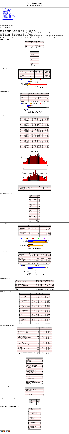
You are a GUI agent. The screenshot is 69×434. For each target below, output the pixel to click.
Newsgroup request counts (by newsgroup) (10, 22)
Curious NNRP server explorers (8, 20)
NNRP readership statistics (7, 17)
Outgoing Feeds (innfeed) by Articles (9, 15)
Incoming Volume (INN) (7, 11)
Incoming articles (5, 12)
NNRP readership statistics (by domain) (9, 18)
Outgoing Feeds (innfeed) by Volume (9, 16)
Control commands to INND (7, 9)
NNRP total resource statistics (8, 19)
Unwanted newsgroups (6, 14)
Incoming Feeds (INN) (6, 10)
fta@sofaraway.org (27, 432)
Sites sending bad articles (7, 13)
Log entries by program (6, 8)
